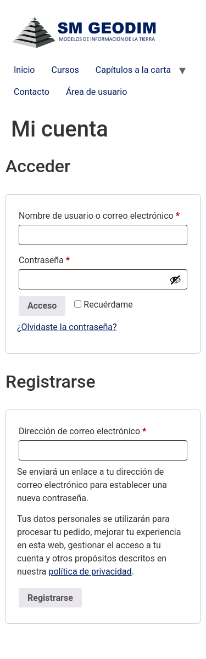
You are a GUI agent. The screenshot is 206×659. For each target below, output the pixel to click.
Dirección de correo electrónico (103, 429)
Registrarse (50, 598)
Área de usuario (96, 92)
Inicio (24, 70)
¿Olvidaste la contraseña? (67, 327)
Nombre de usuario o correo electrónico (103, 214)
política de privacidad (89, 571)
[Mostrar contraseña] (175, 280)
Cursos (65, 70)
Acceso (42, 305)
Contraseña (65, 258)
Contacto (31, 92)
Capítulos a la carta (133, 70)
